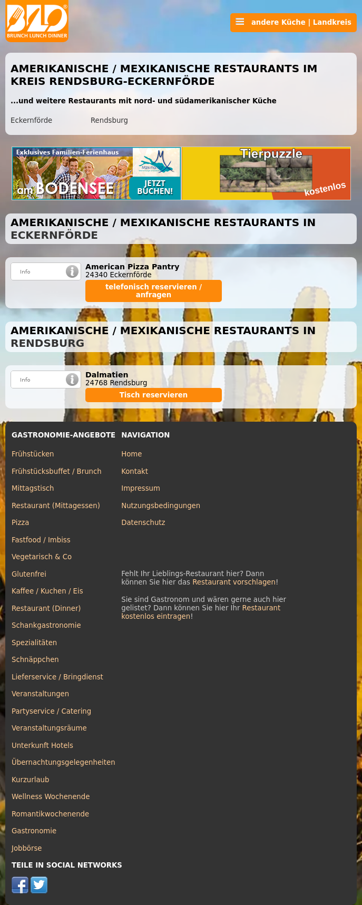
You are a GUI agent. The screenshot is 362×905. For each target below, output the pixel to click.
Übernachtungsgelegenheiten (63, 762)
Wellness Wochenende (51, 797)
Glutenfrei (29, 574)
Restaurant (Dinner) (46, 608)
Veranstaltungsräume (49, 728)
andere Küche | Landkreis (293, 22)
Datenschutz (143, 523)
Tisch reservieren (154, 395)
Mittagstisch (33, 488)
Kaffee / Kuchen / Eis (47, 591)
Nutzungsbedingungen (160, 506)
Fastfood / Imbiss (41, 540)
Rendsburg (109, 120)
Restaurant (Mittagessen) (56, 506)
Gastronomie (34, 831)
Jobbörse (27, 848)
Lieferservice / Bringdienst (57, 677)
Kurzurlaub (30, 780)
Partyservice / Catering (51, 711)
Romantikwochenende (50, 814)
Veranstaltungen (40, 694)
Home (131, 454)
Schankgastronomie (46, 625)
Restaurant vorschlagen (234, 582)
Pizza (20, 523)
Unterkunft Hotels (42, 746)
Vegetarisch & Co (42, 557)
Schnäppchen (35, 660)
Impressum (140, 488)
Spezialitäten (34, 643)
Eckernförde (31, 120)
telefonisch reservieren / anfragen (153, 291)
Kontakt (134, 471)
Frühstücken (33, 454)
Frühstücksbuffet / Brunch (57, 471)
